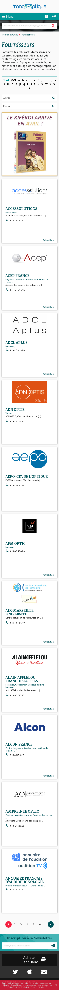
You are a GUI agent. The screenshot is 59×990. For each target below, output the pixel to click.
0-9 (13, 80)
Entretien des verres (42, 815)
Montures (10, 346)
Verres (9, 413)
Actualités (48, 239)
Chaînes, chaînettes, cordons (19, 815)
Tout (6, 80)
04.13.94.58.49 (15, 622)
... (19, 212)
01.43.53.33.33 (15, 889)
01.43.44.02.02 (15, 220)
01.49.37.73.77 (15, 695)
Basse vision (11, 212)
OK (56, 985)
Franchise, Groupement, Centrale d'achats (25, 684)
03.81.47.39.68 (15, 825)
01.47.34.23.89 (15, 485)
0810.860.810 (15, 754)
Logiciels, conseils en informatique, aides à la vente (27, 280)
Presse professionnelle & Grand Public (24, 885)
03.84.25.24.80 (15, 551)
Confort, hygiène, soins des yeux (21, 748)
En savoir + (39, 987)
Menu (8, 16)
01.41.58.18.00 (15, 350)
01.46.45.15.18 (15, 290)
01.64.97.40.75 (15, 421)
